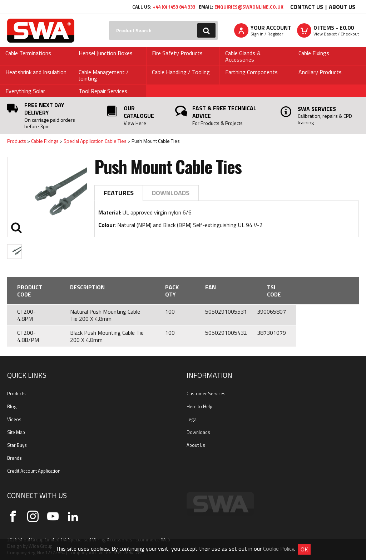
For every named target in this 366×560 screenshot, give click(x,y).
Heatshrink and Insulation (35, 72)
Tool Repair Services (103, 91)
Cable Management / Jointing (104, 75)
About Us (342, 6)
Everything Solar (25, 91)
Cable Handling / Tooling (181, 72)
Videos (14, 419)
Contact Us (306, 6)
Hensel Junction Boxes (106, 53)
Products (16, 141)
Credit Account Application (33, 470)
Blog (12, 406)
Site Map (16, 432)
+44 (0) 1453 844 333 (174, 6)
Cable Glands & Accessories (243, 56)
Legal (192, 419)
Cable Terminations (28, 53)
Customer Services (206, 393)
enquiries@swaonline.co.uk (248, 6)
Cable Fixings (313, 53)
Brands (14, 458)
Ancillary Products (320, 72)
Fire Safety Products (177, 53)
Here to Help (199, 406)
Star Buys (17, 445)
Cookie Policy (278, 548)
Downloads (170, 193)
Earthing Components (251, 72)
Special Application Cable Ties (95, 141)
